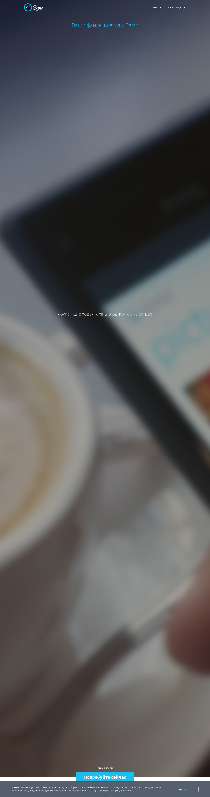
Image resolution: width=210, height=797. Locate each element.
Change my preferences (121, 790)
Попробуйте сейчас (105, 777)
